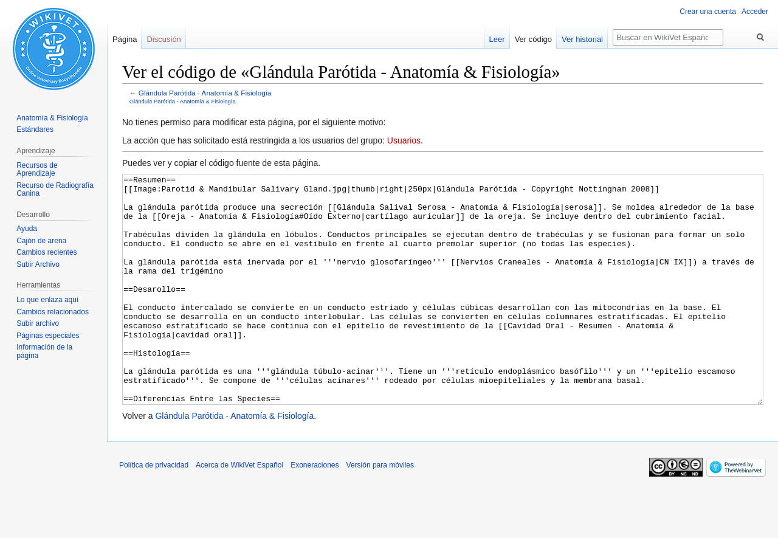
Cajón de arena (41, 240)
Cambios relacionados (52, 312)
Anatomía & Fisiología (52, 118)
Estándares (34, 129)
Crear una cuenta (708, 11)
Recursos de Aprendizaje (36, 169)
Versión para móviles (380, 510)
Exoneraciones (315, 510)
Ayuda (26, 228)
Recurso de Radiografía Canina (55, 189)
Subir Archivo (38, 264)
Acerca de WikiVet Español (239, 510)
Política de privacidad (153, 510)
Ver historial (582, 39)
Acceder (755, 11)
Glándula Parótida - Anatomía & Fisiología (205, 93)
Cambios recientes (46, 252)
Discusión (163, 39)
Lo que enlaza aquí (47, 299)
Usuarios (404, 140)
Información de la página (44, 351)
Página (124, 39)
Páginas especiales (47, 335)
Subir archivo (37, 323)
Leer (497, 39)
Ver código (533, 39)
